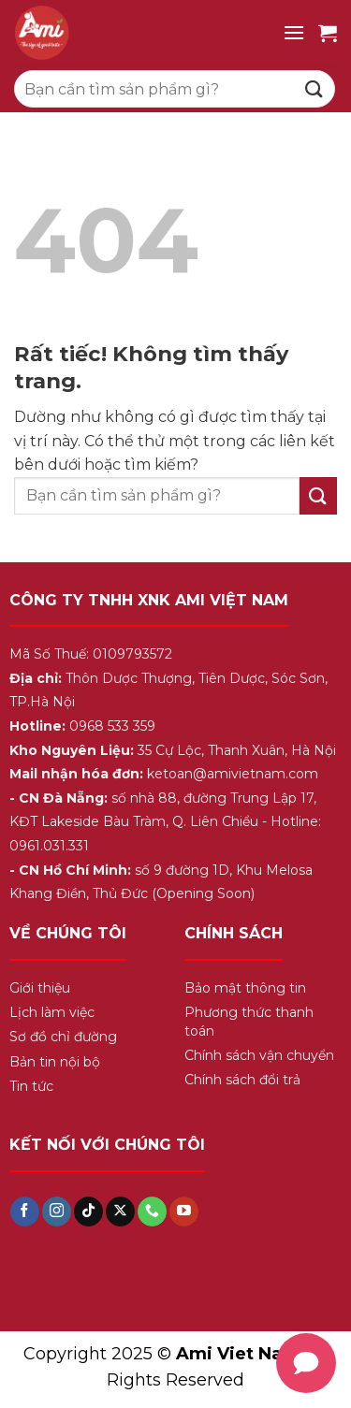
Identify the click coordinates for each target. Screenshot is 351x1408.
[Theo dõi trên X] (120, 1212)
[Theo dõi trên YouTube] (183, 1212)
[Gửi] (314, 88)
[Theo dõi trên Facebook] (24, 1212)
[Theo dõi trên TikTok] (88, 1212)
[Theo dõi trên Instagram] (56, 1212)
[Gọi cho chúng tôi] (152, 1212)
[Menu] (294, 32)
